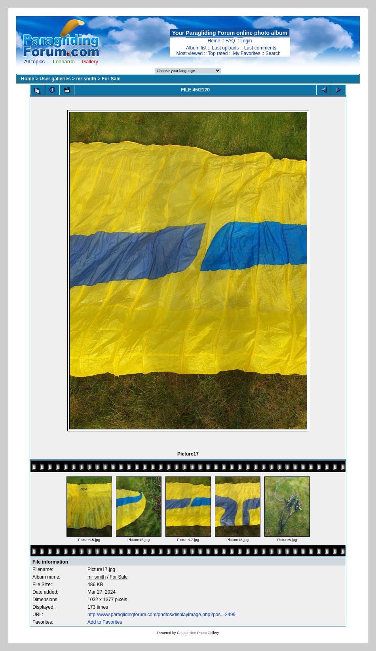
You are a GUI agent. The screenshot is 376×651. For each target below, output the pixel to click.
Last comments (260, 48)
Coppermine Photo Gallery (198, 633)
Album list (196, 48)
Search (273, 53)
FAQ (230, 41)
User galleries (55, 79)
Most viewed (190, 53)
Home (213, 41)
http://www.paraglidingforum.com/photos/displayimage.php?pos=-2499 (161, 614)
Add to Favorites (104, 622)
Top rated (218, 53)
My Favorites (246, 53)
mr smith (86, 79)
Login (246, 41)
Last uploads (225, 48)
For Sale (111, 79)
